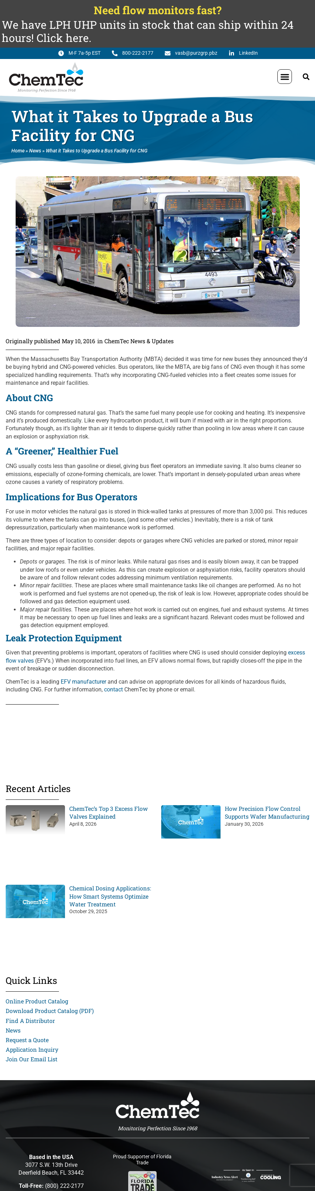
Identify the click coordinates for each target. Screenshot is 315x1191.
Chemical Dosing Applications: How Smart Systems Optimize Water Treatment (110, 896)
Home (18, 150)
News (35, 150)
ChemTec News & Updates (139, 341)
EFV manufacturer (83, 681)
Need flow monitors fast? (158, 10)
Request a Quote (27, 1040)
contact (113, 689)
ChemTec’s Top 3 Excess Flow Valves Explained (108, 812)
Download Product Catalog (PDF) (50, 1010)
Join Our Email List (32, 1059)
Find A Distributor (30, 1020)
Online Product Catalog (37, 1001)
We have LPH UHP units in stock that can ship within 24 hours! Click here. (148, 30)
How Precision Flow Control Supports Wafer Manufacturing (267, 812)
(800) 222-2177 (64, 1185)
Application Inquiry (32, 1049)
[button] (284, 76)
